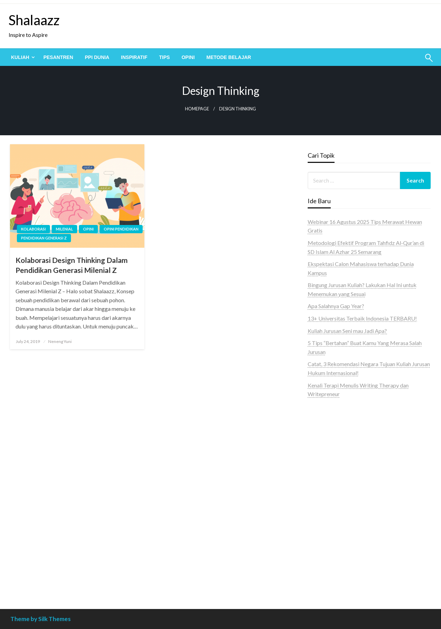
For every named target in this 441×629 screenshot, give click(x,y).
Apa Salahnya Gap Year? (336, 306)
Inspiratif (134, 57)
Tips (164, 57)
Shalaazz (34, 20)
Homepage (197, 108)
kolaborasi (33, 229)
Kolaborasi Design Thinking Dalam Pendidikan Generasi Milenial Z (72, 265)
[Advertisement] (369, 529)
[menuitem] (21, 57)
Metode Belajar (228, 57)
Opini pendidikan (121, 229)
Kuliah (20, 57)
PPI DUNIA (97, 57)
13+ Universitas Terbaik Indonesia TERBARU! (362, 318)
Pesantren (58, 57)
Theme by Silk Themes (40, 618)
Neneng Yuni (60, 341)
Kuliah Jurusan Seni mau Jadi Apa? (347, 330)
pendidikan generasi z (44, 238)
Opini (188, 57)
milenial (64, 229)
